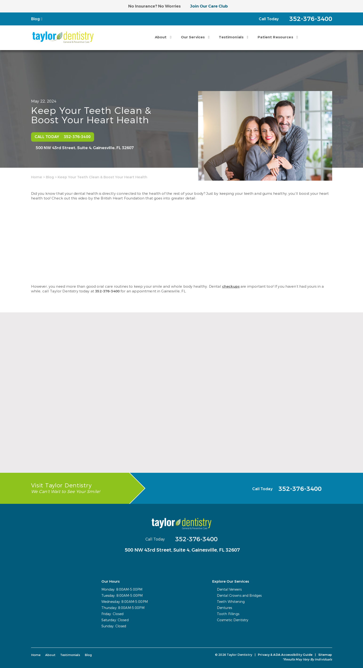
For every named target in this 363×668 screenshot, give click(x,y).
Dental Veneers (229, 589)
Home (36, 177)
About (161, 37)
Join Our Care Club (209, 6)
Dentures (224, 608)
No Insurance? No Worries (154, 6)
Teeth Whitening (231, 602)
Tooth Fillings (228, 614)
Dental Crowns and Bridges (239, 595)
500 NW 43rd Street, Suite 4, (85, 148)
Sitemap (325, 655)
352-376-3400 (107, 291)
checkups (230, 286)
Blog (35, 18)
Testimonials (231, 37)
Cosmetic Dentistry (232, 620)
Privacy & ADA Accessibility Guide (285, 655)
